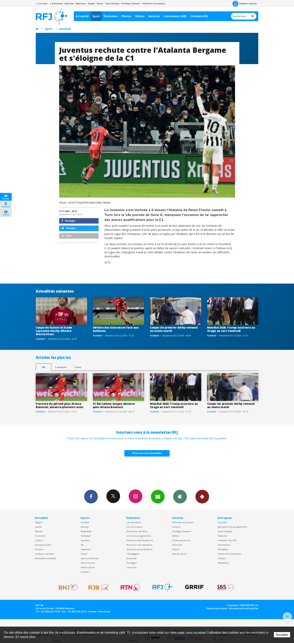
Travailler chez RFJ (227, 540)
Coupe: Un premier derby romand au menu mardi (174, 329)
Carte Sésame (112, 3)
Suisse (38, 527)
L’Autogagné (133, 554)
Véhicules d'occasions (153, 3)
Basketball (86, 531)
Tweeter (68, 228)
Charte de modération (229, 554)
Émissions (111, 16)
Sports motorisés (90, 558)
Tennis (84, 554)
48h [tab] (43, 367)
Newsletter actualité (45, 558)
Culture (39, 540)
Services (154, 16)
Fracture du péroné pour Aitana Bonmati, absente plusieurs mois (59, 405)
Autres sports (88, 567)
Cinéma (176, 527)
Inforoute (69, 3)
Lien (66, 235)
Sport (96, 16)
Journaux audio (43, 545)
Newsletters (158, 496)
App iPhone (180, 496)
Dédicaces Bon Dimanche (140, 540)
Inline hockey (88, 563)
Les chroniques (135, 527)
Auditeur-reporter (245, 4)
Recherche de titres (137, 531)
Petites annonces (181, 540)
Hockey (84, 527)
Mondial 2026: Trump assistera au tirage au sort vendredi (231, 329)
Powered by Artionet (217, 608)
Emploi (91, 3)
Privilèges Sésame (130, 3)
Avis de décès (179, 554)
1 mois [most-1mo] (77, 367)
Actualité (82, 16)
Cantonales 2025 (175, 16)
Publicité (222, 536)
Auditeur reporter (44, 554)
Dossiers (39, 549)
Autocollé (131, 558)
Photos (126, 16)
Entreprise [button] (56, 3)
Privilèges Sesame (181, 531)
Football (64, 29)
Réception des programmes (232, 527)
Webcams (81, 3)
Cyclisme (85, 540)
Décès (100, 3)
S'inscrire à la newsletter (147, 453)
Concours (131, 567)
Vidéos (139, 16)
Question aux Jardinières (139, 549)
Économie (40, 536)
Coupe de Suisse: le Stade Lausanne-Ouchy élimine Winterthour (54, 331)
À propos (222, 522)
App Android (202, 496)
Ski (82, 545)
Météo (175, 536)
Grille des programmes (139, 536)
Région (38, 522)
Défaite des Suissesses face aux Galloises (116, 329)
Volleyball (86, 536)
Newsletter (223, 563)
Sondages (131, 563)
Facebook (91, 496)
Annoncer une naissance (139, 545)
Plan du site (104, 611)
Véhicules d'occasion (183, 522)
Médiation (223, 549)
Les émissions (134, 522)
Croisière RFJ (199, 16)
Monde (39, 531)
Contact (222, 558)
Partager (68, 220)
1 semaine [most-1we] (60, 367)
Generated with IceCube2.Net (243, 608)
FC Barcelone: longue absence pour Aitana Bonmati (114, 405)
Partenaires (224, 545)
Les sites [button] (41, 3)
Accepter (282, 634)
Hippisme (86, 549)
